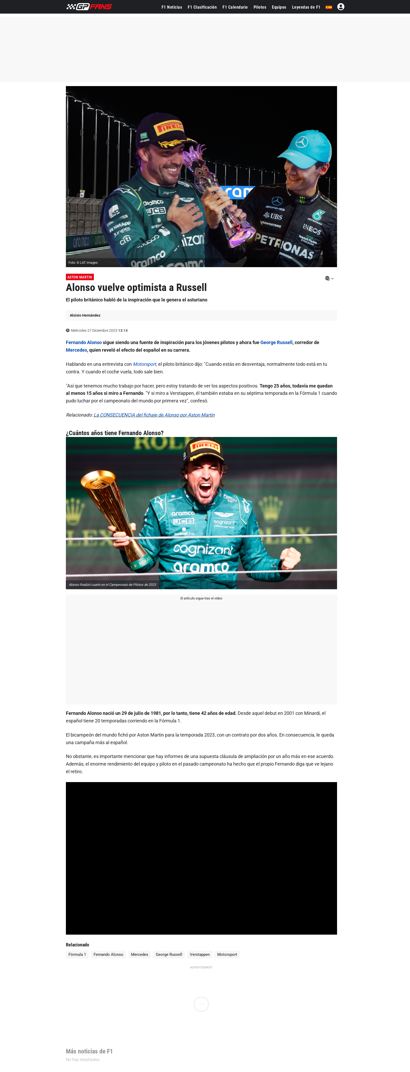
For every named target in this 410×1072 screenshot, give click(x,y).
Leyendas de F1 (306, 7)
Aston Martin (79, 277)
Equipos (279, 7)
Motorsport (144, 364)
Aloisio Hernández (85, 315)
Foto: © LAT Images (83, 263)
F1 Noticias (172, 7)
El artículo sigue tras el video (201, 598)
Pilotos (260, 7)
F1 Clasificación (202, 7)
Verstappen (200, 954)
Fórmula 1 (77, 954)
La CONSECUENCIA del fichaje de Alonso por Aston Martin (154, 415)
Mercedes (76, 350)
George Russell (276, 342)
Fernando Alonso (84, 342)
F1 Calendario (235, 7)
